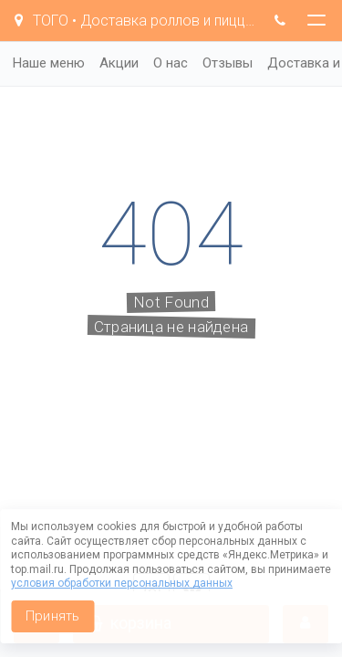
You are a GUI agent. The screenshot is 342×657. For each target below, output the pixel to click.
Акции (119, 63)
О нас (170, 63)
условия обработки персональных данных (122, 583)
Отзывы (227, 63)
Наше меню (49, 63)
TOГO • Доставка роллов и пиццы (134, 20)
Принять (52, 616)
